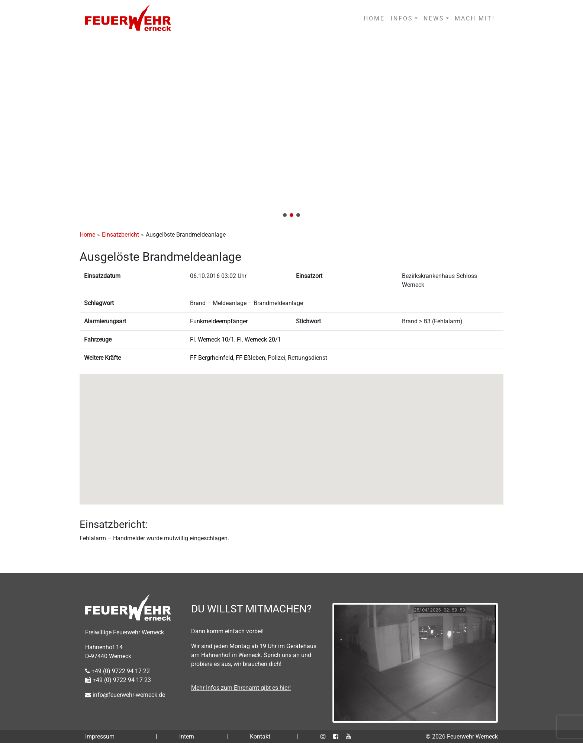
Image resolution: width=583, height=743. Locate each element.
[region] (291, 129)
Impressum (100, 736)
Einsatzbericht (120, 234)
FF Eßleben (250, 357)
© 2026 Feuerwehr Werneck (462, 736)
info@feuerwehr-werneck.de (125, 694)
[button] (291, 129)
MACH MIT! (475, 18)
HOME (374, 18)
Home (87, 234)
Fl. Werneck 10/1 (212, 339)
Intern (186, 736)
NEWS (433, 18)
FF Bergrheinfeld (211, 357)
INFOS (402, 18)
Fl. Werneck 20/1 (259, 339)
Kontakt (260, 736)
